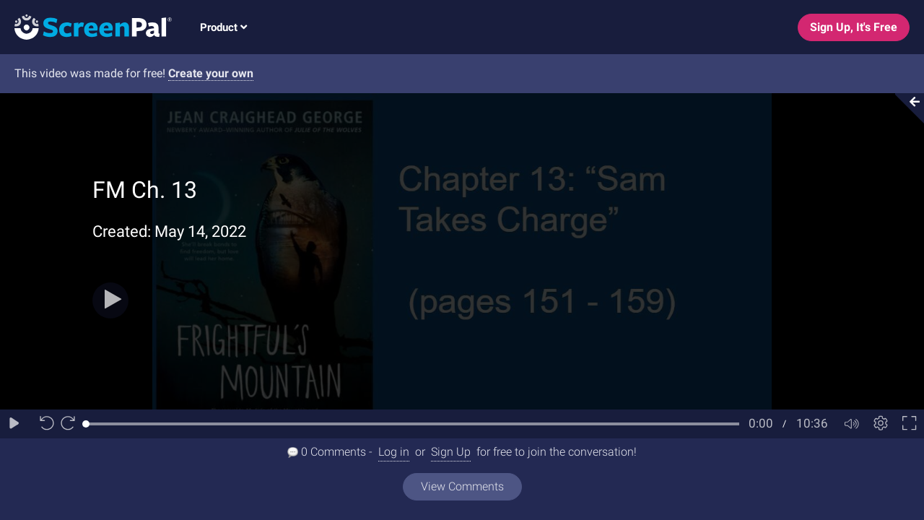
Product (223, 27)
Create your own (210, 73)
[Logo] (86, 26)
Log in (393, 452)
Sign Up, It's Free (853, 27)
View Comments (462, 486)
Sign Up (451, 452)
